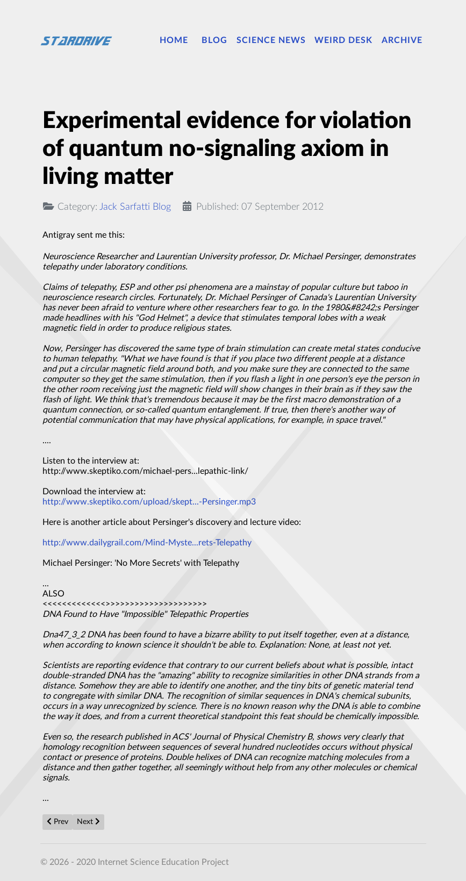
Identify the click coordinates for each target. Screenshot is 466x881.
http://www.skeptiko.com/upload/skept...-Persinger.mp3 (149, 502)
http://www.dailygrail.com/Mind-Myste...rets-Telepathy (147, 542)
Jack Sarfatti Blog (135, 207)
